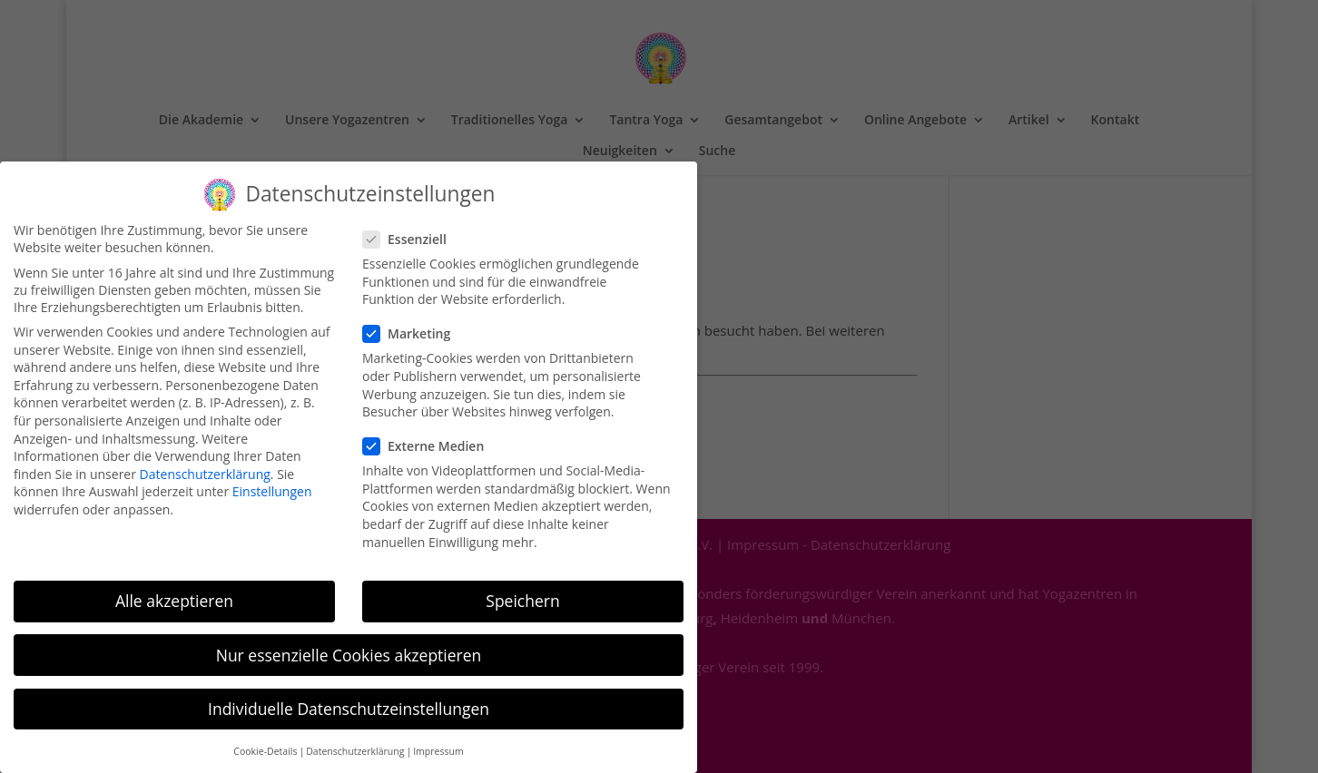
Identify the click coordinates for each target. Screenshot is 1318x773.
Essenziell (412, 229)
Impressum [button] (438, 741)
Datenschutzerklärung (205, 464)
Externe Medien (430, 436)
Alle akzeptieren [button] (174, 591)
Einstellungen (272, 481)
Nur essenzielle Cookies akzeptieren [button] (349, 644)
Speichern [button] (522, 591)
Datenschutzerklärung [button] (355, 741)
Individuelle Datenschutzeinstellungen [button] (348, 698)
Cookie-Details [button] (265, 741)
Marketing (414, 323)
